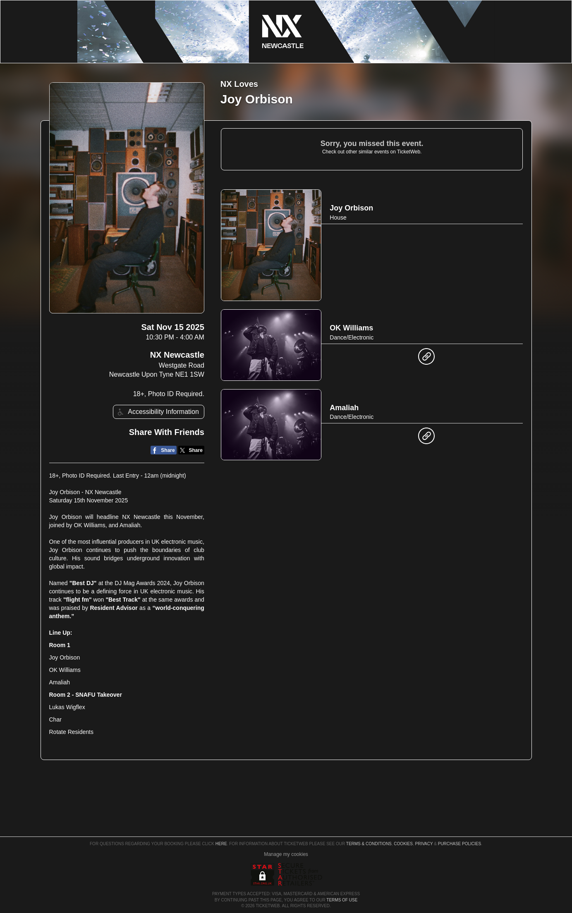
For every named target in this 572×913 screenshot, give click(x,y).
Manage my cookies (286, 854)
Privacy (424, 843)
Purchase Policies (459, 843)
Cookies (403, 843)
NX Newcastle (177, 354)
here (221, 843)
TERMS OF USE (341, 900)
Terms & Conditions (369, 843)
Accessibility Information (157, 412)
